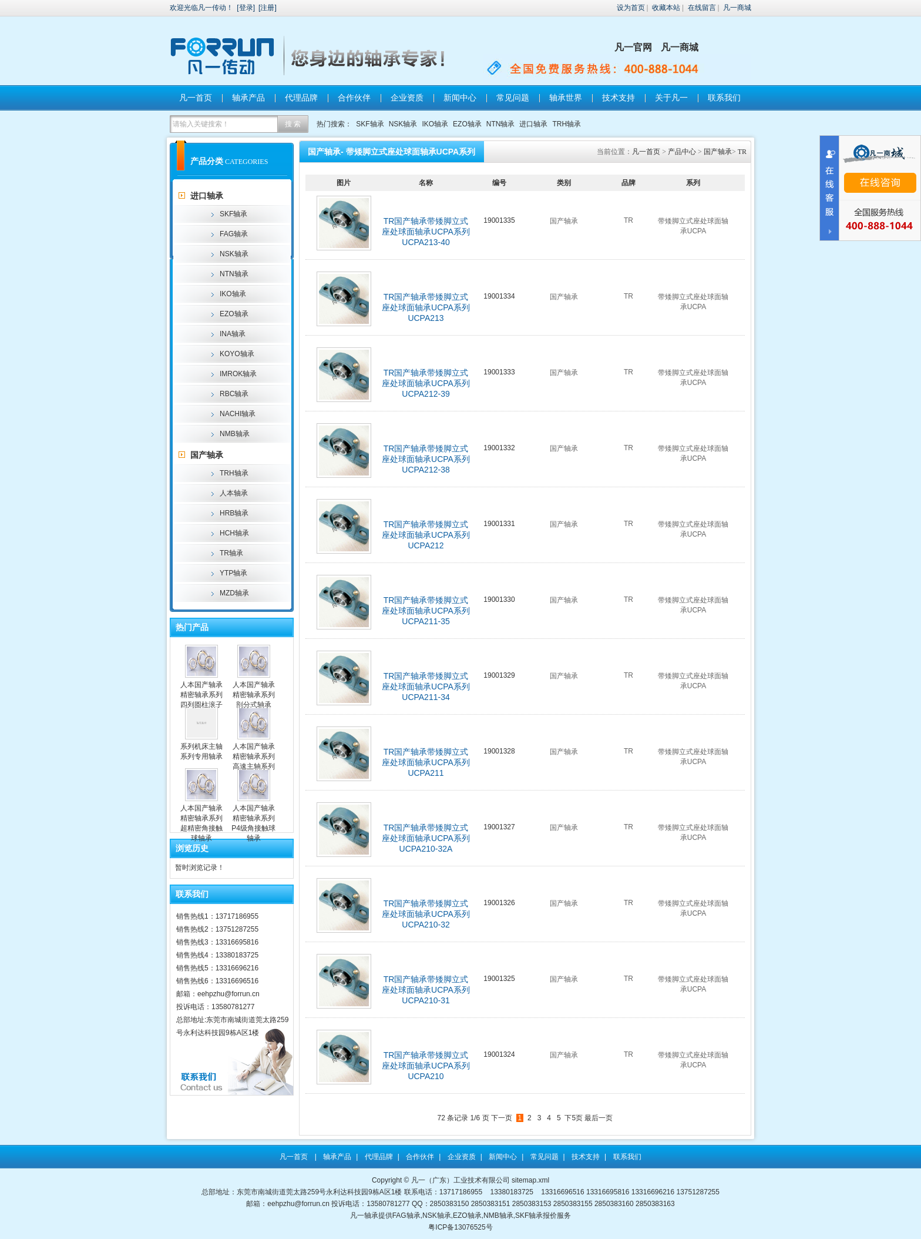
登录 (246, 8)
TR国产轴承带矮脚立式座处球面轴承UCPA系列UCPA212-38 (426, 459)
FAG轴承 (234, 234)
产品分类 (206, 161)
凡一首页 (195, 97)
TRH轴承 (566, 124)
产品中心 (682, 152)
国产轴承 (206, 455)
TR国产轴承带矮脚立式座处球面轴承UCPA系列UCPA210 (426, 1065)
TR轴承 (231, 553)
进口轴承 (533, 124)
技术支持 (618, 97)
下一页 (501, 1118)
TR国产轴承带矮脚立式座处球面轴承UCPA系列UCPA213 (426, 307)
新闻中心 (459, 97)
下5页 (573, 1118)
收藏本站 (666, 8)
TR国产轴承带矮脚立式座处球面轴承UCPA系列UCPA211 (426, 762)
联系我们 (724, 97)
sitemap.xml (530, 1180)
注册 (267, 8)
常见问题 (512, 97)
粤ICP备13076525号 (460, 1227)
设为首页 (631, 8)
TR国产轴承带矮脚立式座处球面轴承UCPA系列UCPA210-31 (426, 990)
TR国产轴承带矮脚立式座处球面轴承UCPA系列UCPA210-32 (426, 914)
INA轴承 (233, 334)
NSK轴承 (403, 124)
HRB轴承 (234, 513)
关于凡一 (671, 97)
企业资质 (407, 97)
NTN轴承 (500, 124)
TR (742, 152)
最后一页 (598, 1118)
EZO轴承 (467, 124)
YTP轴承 (233, 573)
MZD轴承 (234, 593)
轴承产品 (248, 97)
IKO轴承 (435, 124)
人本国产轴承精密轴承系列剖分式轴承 (254, 695)
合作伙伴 (354, 97)
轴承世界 (565, 97)
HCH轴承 (234, 533)
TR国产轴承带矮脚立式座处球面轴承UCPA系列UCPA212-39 (426, 383)
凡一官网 (633, 47)
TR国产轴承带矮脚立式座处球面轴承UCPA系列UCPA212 (426, 535)
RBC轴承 (234, 394)
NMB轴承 (235, 434)
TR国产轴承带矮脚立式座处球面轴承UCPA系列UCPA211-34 (426, 686)
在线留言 (702, 8)
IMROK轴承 (238, 374)
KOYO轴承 (237, 354)
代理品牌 (301, 97)
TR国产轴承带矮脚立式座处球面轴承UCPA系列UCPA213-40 (426, 231)
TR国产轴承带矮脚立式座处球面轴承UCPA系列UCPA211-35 (426, 610)
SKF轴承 (370, 124)
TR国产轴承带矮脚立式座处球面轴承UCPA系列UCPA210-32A (426, 838)
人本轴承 (234, 493)
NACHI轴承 (238, 414)
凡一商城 (737, 8)
